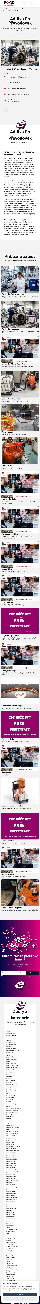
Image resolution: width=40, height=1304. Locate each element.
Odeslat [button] (32, 979)
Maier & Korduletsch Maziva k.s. (10, 10)
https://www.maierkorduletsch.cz (19, 94)
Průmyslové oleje (23, 8)
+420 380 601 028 (14, 83)
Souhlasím (20, 1294)
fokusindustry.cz (5, 8)
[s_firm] (13, 979)
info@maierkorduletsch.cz (17, 89)
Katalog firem (14, 8)
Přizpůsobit (20, 1299)
